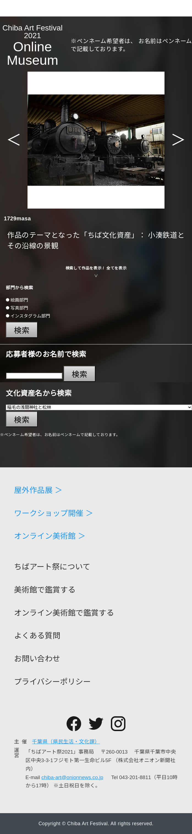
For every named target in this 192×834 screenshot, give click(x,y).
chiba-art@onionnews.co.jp (72, 777)
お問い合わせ (37, 659)
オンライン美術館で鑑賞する (64, 613)
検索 (21, 330)
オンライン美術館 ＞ (50, 536)
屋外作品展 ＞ (38, 490)
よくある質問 (37, 636)
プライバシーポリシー (52, 682)
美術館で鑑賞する (45, 590)
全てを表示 (116, 268)
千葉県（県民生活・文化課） (66, 742)
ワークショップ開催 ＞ (53, 513)
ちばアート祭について (52, 567)
